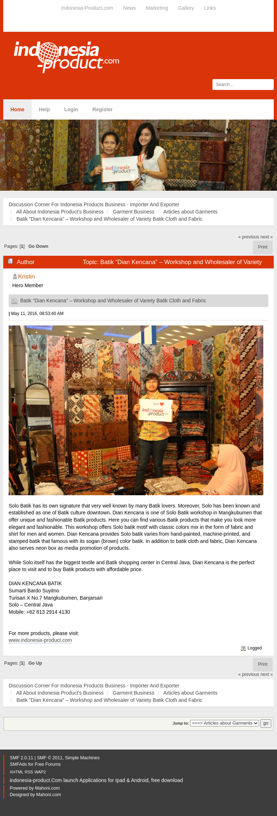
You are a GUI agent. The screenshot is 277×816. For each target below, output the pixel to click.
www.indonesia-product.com (40, 640)
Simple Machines (82, 757)
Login (71, 109)
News (129, 8)
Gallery (186, 8)
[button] (20, 155)
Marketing (157, 8)
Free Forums (48, 764)
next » (266, 236)
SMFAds (18, 764)
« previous (248, 236)
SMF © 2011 (49, 757)
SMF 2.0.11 (21, 757)
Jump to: (181, 723)
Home (17, 109)
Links (210, 8)
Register (102, 109)
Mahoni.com (47, 788)
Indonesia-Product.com (87, 8)
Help (44, 109)
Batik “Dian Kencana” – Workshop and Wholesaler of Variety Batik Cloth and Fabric (113, 300)
